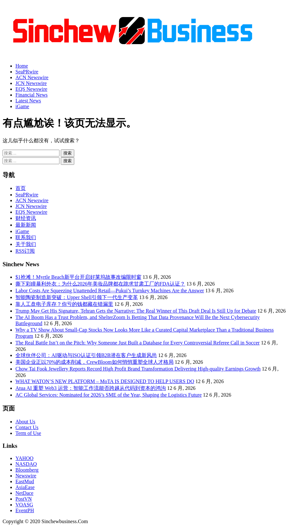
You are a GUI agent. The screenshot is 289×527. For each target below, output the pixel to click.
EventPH (24, 510)
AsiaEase (25, 487)
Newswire (25, 475)
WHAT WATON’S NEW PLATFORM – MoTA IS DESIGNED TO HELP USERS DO (104, 381)
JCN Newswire (31, 83)
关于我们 (25, 244)
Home (21, 66)
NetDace (24, 493)
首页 (20, 188)
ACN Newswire (32, 77)
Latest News (28, 100)
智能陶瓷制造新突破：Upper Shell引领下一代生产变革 (76, 297)
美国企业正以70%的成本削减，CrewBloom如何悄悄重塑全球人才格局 (94, 362)
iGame (22, 106)
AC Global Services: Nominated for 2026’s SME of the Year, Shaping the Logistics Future (108, 395)
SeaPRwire (26, 71)
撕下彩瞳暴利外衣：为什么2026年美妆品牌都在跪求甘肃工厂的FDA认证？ (100, 284)
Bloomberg (27, 470)
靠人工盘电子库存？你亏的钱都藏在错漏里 (64, 304)
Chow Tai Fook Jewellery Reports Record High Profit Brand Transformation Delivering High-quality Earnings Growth (137, 369)
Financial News (31, 95)
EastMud (24, 481)
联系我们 (25, 237)
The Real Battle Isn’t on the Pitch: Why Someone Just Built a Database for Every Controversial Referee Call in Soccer (137, 342)
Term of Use (28, 433)
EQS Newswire (31, 89)
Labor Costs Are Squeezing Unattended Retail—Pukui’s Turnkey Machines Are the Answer (109, 290)
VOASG (24, 504)
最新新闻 (25, 225)
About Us (25, 421)
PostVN (23, 499)
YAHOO (24, 458)
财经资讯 (25, 218)
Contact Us (27, 427)
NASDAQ (26, 464)
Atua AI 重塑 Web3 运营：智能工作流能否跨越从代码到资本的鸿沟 (90, 388)
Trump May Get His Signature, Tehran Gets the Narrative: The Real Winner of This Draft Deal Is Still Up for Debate (135, 311)
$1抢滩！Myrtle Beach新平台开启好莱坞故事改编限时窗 (78, 277)
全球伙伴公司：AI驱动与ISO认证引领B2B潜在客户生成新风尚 (86, 355)
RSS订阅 (25, 251)
